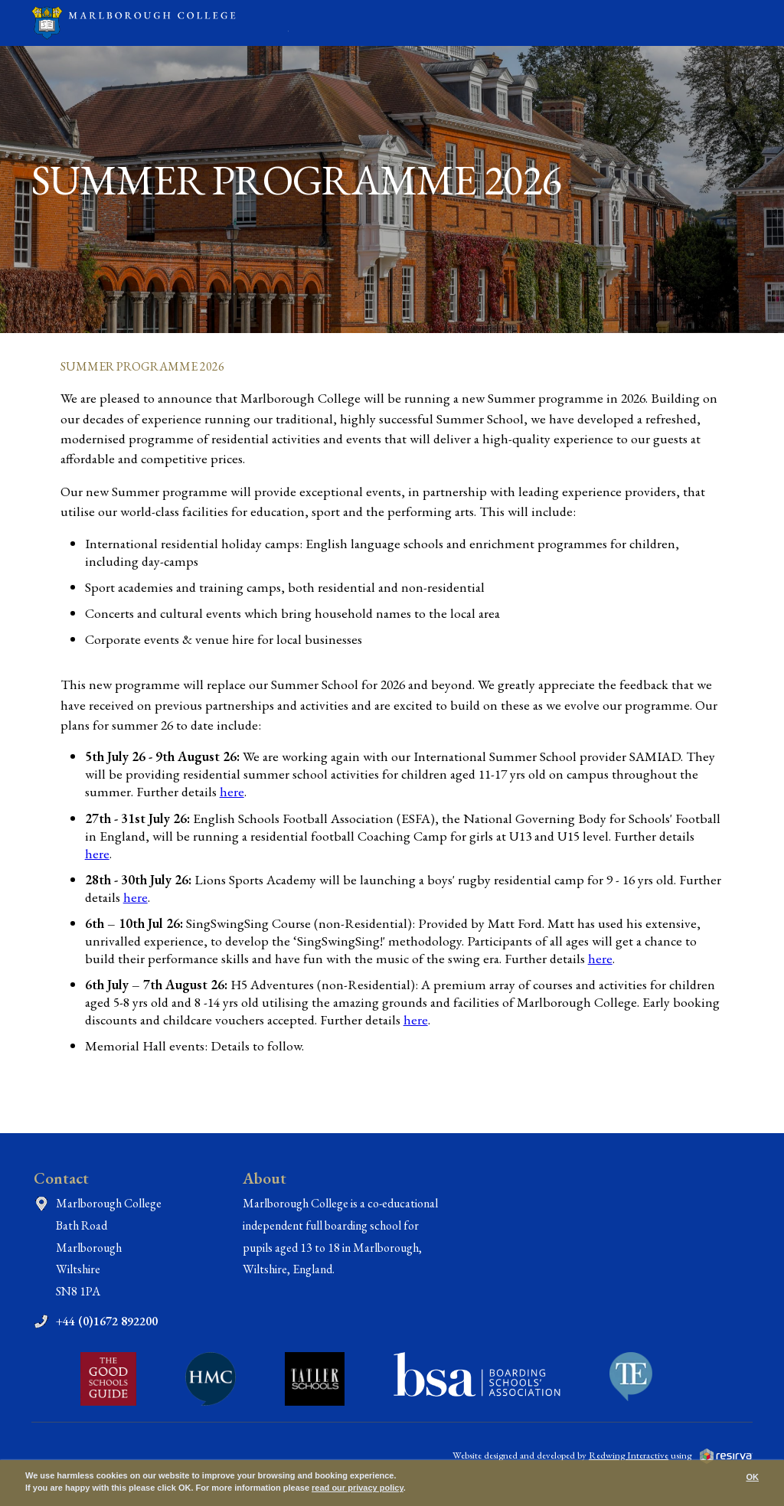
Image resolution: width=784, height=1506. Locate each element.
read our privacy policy (357, 1487)
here (232, 791)
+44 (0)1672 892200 (107, 1321)
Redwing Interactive (628, 1455)
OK (753, 1476)
